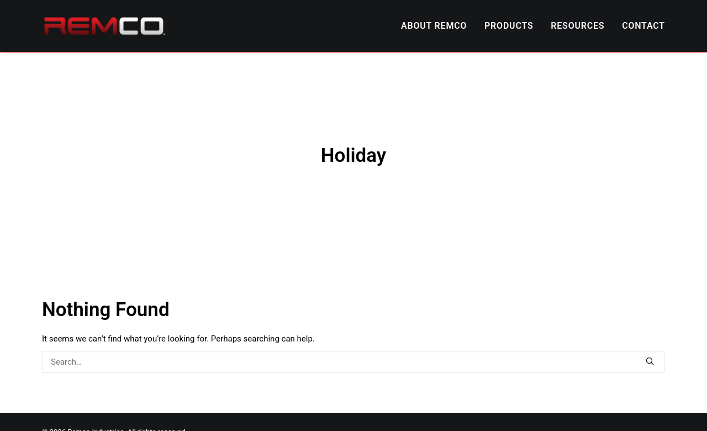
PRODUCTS (509, 25)
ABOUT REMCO (434, 25)
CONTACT (643, 25)
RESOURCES (577, 25)
